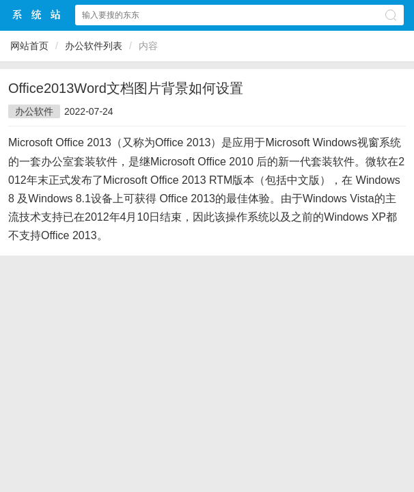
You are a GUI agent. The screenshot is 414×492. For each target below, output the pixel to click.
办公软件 (34, 111)
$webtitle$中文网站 (37, 14)
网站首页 (29, 45)
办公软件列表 (93, 45)
